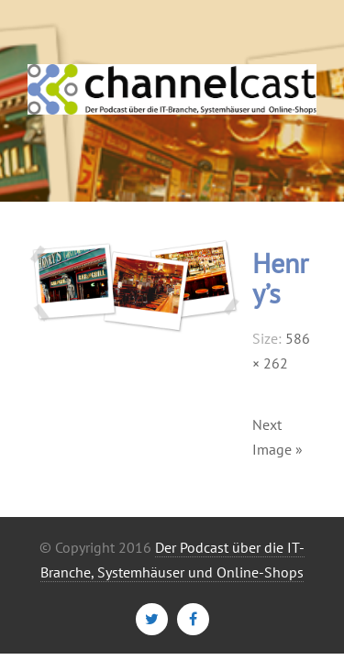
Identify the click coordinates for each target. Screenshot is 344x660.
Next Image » (277, 436)
